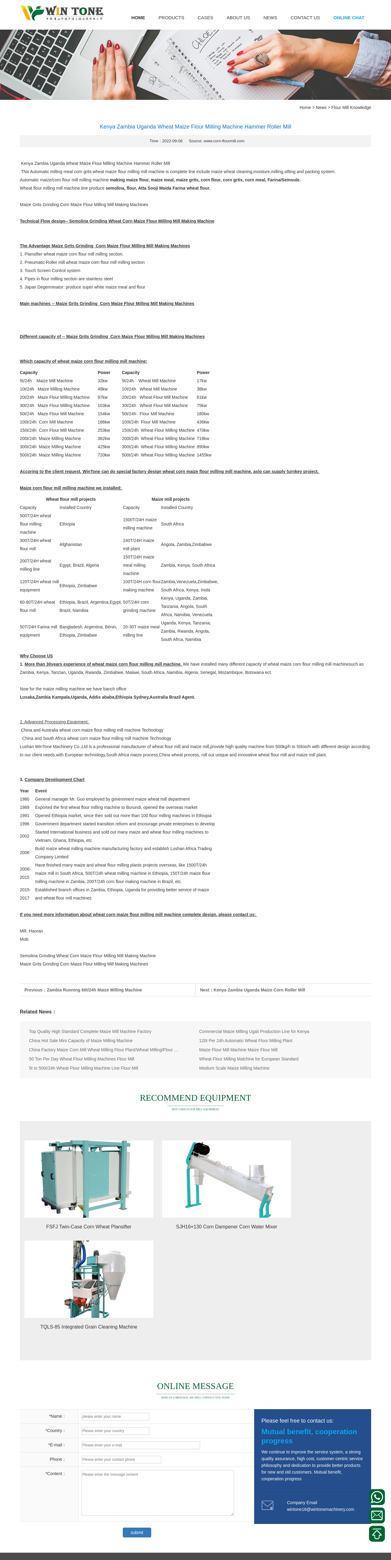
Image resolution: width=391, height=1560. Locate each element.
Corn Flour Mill (34, 1480)
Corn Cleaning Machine (89, 1527)
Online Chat (349, 17)
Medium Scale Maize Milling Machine (234, 1068)
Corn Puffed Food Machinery (47, 1503)
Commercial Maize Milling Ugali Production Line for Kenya (254, 1031)
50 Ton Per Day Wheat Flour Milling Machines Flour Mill (81, 1058)
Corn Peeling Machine (83, 1469)
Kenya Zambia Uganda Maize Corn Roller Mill (259, 989)
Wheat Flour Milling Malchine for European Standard (248, 1058)
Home (138, 17)
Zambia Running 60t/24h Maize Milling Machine (94, 989)
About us (238, 17)
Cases (205, 17)
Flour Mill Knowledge (351, 107)
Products (171, 17)
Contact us (305, 17)
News (270, 17)
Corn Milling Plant (36, 1469)
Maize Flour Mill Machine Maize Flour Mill (238, 1049)
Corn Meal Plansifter (75, 1480)
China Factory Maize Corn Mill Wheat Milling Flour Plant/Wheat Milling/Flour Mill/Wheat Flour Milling (104, 1049)
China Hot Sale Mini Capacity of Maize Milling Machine (81, 1040)
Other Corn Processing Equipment (52, 1515)
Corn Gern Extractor (39, 1527)
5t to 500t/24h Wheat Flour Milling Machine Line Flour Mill (83, 1068)
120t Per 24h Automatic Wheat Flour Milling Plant (245, 1040)
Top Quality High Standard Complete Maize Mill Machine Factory (90, 1031)
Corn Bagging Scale (39, 1492)
